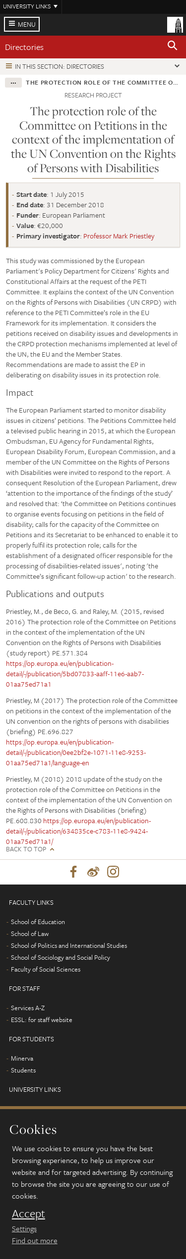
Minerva (22, 1058)
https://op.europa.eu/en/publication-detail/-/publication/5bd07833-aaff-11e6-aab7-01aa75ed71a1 (75, 673)
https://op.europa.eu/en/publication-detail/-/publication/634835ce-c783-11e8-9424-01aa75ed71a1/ (78, 830)
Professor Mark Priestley (118, 236)
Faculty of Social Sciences (45, 969)
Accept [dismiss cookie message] (28, 1213)
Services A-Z (28, 1008)
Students (23, 1070)
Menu (27, 24)
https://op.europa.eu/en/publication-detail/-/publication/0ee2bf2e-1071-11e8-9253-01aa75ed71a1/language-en (76, 752)
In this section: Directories (59, 66)
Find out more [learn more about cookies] (35, 1240)
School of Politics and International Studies (69, 945)
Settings (24, 1228)
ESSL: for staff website (41, 1020)
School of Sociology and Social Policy (60, 957)
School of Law (30, 933)
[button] (172, 47)
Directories (24, 47)
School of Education (38, 922)
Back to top (26, 849)
